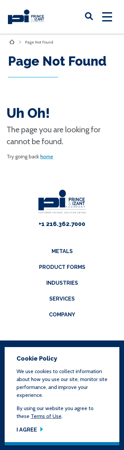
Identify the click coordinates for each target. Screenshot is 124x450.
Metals (62, 251)
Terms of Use (46, 416)
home (46, 156)
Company (62, 314)
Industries (62, 283)
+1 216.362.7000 (62, 223)
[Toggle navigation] (107, 17)
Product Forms (62, 267)
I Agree (27, 430)
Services (62, 299)
